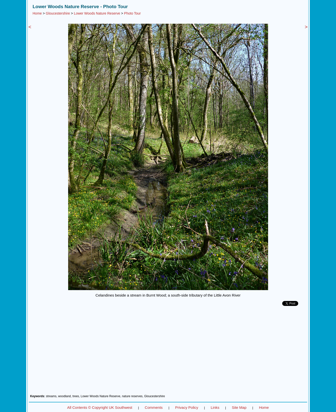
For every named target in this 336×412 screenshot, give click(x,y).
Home (37, 13)
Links (215, 407)
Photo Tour (132, 13)
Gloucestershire (58, 13)
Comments (154, 407)
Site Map (239, 407)
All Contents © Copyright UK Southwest (99, 407)
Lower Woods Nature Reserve (97, 13)
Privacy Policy (186, 407)
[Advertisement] (168, 352)
